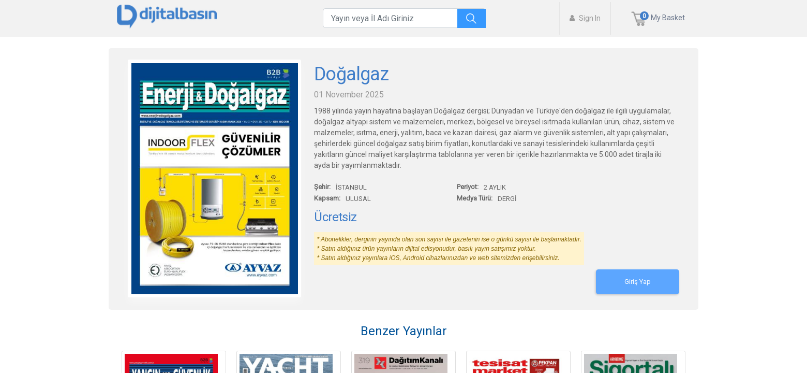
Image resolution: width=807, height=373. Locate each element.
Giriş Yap (637, 281)
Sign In (585, 18)
